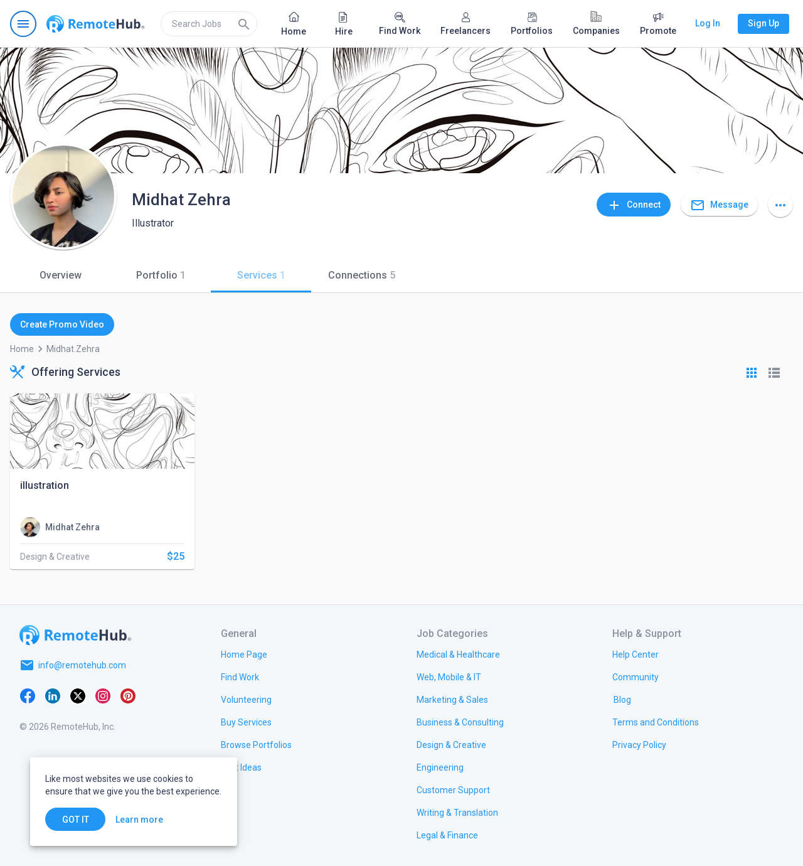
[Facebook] (27, 695)
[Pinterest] (128, 695)
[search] (209, 24)
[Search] (244, 23)
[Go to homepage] (95, 24)
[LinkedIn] (52, 695)
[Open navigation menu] (23, 24)
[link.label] (635, 654)
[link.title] (244, 654)
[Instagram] (102, 695)
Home (22, 349)
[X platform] (77, 695)
